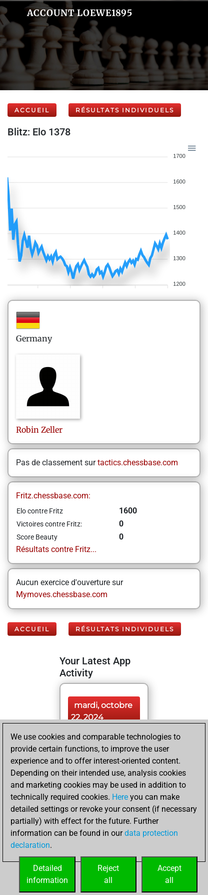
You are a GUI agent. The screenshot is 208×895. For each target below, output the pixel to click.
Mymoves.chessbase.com (62, 594)
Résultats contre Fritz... (56, 549)
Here (120, 797)
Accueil (32, 110)
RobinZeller (39, 430)
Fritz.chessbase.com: (53, 495)
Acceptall (170, 874)
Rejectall (108, 874)
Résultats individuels (125, 110)
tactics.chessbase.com (138, 462)
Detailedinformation (47, 874)
